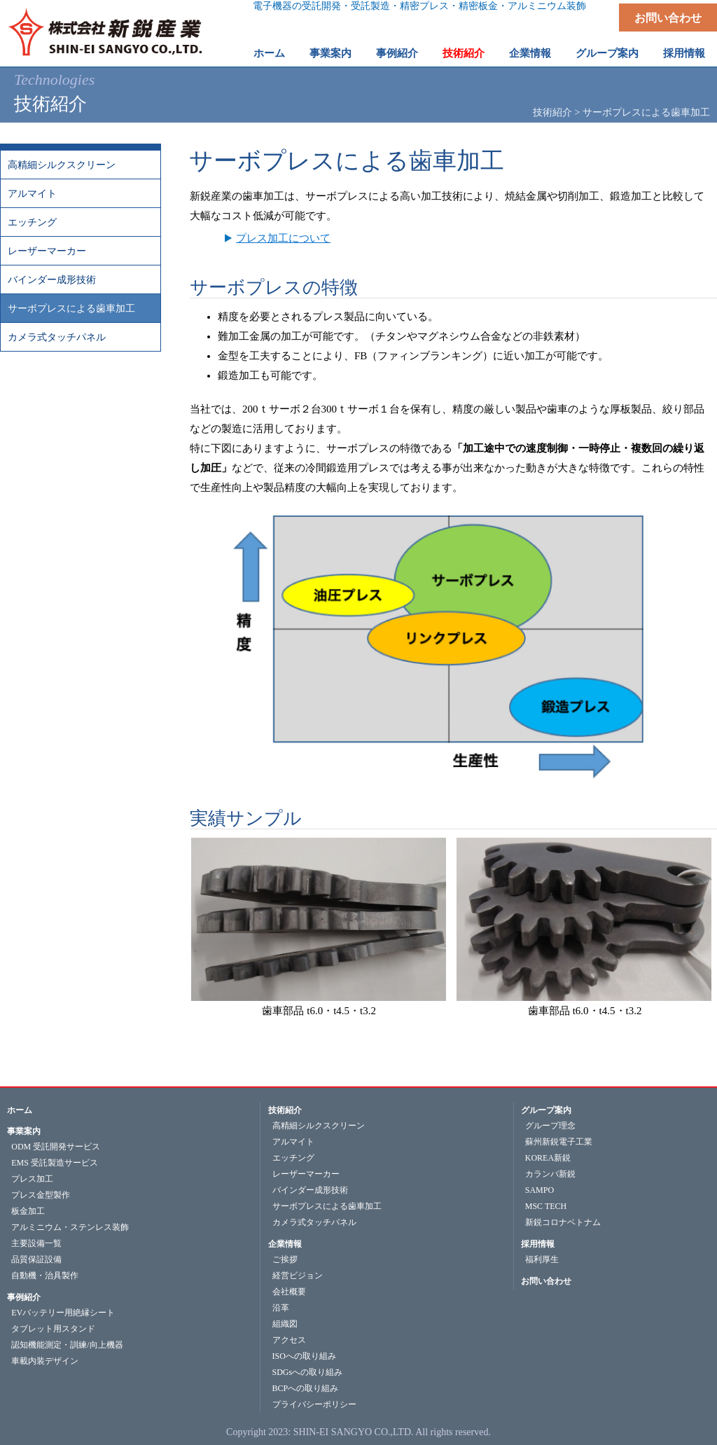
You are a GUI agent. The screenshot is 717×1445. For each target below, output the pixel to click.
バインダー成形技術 (52, 280)
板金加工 (28, 1211)
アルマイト (32, 193)
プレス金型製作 (40, 1195)
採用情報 (538, 1244)
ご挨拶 (285, 1259)
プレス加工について (283, 238)
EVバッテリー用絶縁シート (63, 1313)
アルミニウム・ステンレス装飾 (70, 1227)
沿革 (280, 1308)
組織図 (285, 1324)
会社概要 (289, 1292)
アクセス (289, 1340)
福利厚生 (542, 1259)
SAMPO (539, 1190)
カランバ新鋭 (550, 1174)
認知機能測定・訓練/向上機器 (67, 1345)
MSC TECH (545, 1206)
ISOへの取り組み (304, 1356)
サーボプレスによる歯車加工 (71, 308)
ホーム (269, 53)
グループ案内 (546, 1110)
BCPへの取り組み (305, 1388)
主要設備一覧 (36, 1243)
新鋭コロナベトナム (563, 1222)
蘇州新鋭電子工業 (558, 1142)
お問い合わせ (668, 18)
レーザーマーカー (47, 251)
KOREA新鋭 (548, 1158)
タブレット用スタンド (53, 1329)
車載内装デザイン (44, 1361)
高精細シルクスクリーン (62, 165)
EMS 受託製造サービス (54, 1163)
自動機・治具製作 (44, 1275)
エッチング (32, 222)
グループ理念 (550, 1126)
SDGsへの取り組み (307, 1372)
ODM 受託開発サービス (55, 1147)
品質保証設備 (36, 1259)
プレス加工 (32, 1179)
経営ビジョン (297, 1275)
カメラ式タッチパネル (57, 337)
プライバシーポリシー (314, 1404)
